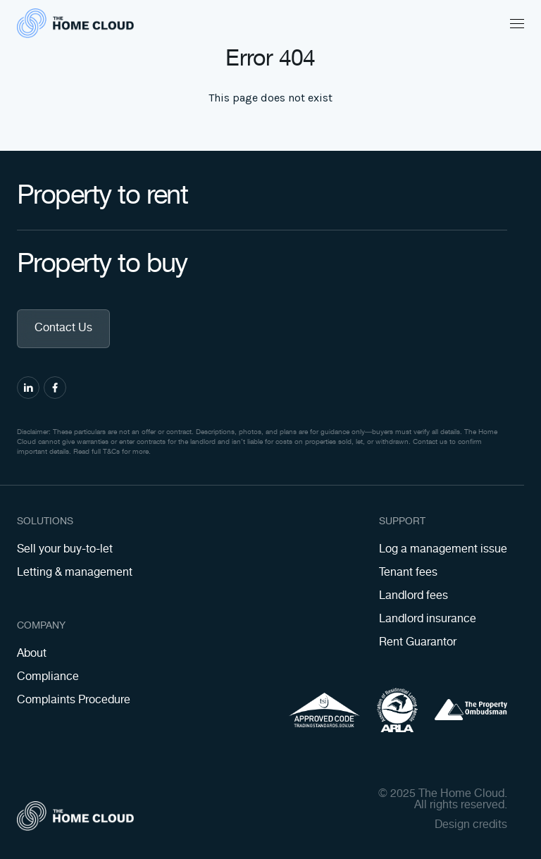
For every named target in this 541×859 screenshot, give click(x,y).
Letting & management (74, 572)
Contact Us (63, 328)
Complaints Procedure (73, 700)
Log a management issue (443, 549)
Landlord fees (413, 596)
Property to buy (129, 264)
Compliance (48, 677)
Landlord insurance (427, 619)
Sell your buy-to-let (65, 549)
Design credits (471, 825)
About (31, 653)
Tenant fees (408, 572)
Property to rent (129, 196)
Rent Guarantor (417, 642)
